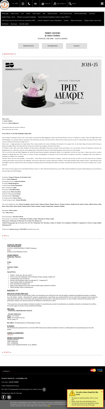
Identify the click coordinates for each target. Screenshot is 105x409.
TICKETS (77, 46)
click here (10, 334)
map (9, 250)
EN (17, 3)
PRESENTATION (28, 46)
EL (13, 3)
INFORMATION (52, 46)
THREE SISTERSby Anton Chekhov (52, 34)
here (49, 406)
